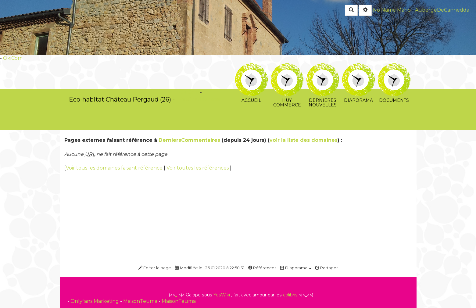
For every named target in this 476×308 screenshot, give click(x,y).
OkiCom (13, 58)
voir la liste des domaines (304, 140)
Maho (404, 10)
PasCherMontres (199, 99)
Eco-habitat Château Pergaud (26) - (122, 99)
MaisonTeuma (141, 301)
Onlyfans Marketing (95, 301)
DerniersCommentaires (189, 140)
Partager (326, 267)
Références (262, 267)
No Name (384, 10)
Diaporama (358, 67)
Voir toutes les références (198, 168)
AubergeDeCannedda (442, 10)
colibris (290, 294)
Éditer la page (154, 267)
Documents (394, 67)
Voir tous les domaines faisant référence (115, 168)
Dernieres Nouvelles (323, 67)
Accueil (251, 67)
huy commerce (287, 67)
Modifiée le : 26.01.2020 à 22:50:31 (209, 267)
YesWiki (221, 294)
